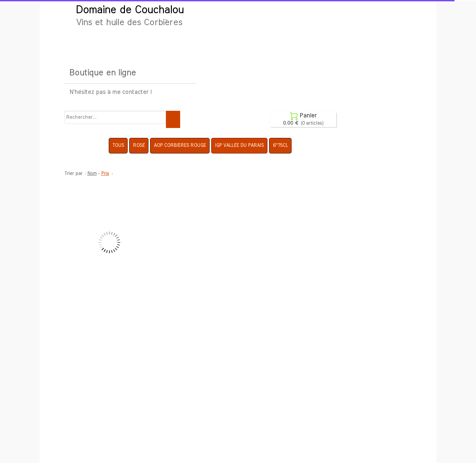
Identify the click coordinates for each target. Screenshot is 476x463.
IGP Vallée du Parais (239, 145)
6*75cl (280, 145)
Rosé (139, 145)
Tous (118, 145)
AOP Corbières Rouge (180, 145)
